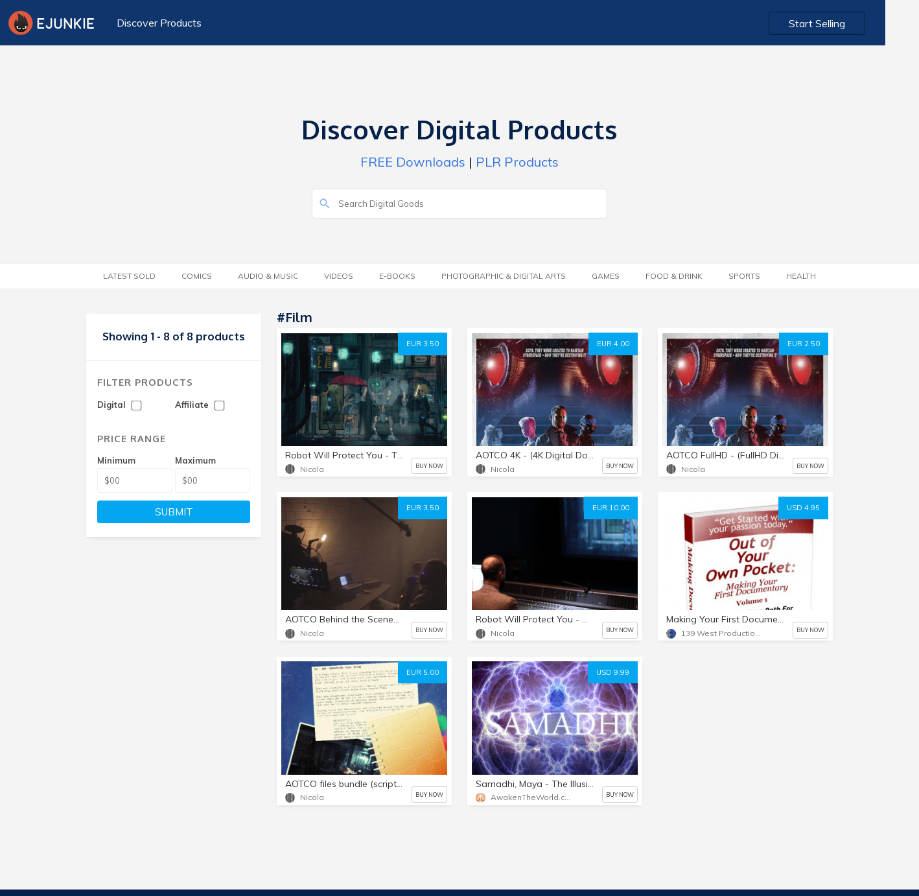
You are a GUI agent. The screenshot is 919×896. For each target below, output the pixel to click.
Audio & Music (268, 276)
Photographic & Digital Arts (503, 276)
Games (606, 276)
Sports (744, 276)
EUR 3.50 (422, 343)
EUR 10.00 (610, 507)
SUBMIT (174, 512)
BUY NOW (429, 465)
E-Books (397, 276)
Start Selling (851, 23)
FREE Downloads (412, 162)
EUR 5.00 (422, 672)
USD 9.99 (612, 672)
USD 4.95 (803, 507)
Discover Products (158, 22)
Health (801, 276)
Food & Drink (674, 276)
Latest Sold (129, 276)
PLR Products (517, 162)
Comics (196, 276)
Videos (338, 276)
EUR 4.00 (613, 343)
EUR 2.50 (803, 343)
